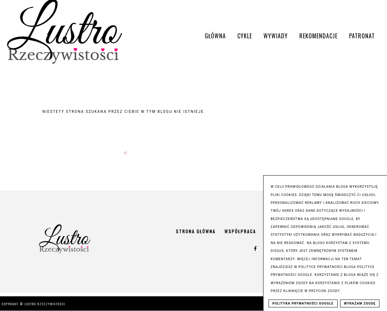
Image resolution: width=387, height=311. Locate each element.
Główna (215, 36)
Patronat (362, 36)
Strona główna (196, 231)
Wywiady (275, 36)
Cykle (244, 36)
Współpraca (240, 231)
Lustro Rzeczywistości (45, 304)
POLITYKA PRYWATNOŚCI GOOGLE (303, 303)
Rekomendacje (318, 36)
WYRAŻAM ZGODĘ (360, 303)
